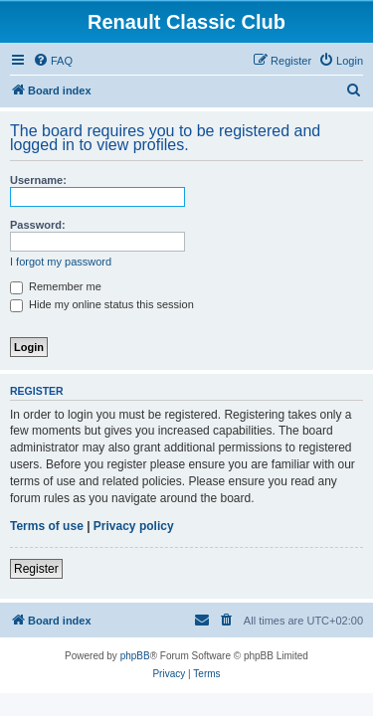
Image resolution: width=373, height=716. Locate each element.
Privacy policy (133, 526)
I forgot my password (60, 262)
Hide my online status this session (102, 304)
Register (36, 569)
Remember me (55, 286)
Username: (38, 180)
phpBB (135, 655)
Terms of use (47, 526)
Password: (38, 225)
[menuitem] (53, 61)
